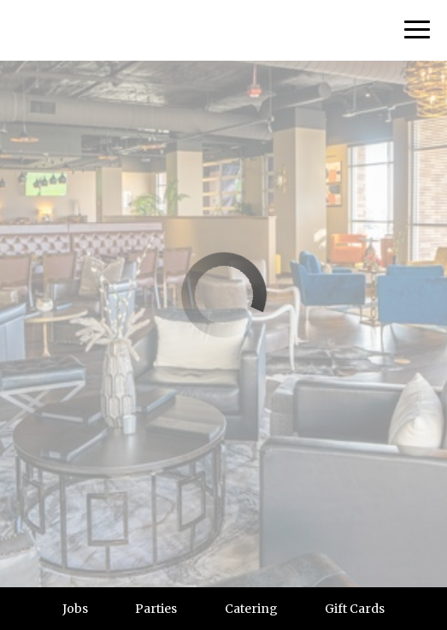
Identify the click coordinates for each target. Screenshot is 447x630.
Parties (156, 608)
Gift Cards (355, 608)
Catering (251, 608)
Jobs (75, 608)
